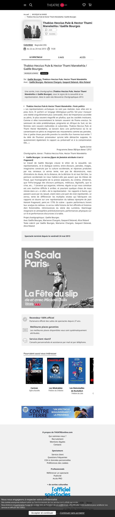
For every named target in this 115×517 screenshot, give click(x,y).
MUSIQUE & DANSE (31, 73)
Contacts (57, 444)
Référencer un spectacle (57, 473)
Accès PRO (57, 478)
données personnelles (61, 460)
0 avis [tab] (61, 57)
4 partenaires (19, 505)
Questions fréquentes (57, 457)
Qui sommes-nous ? (57, 436)
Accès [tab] (83, 57)
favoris (50, 34)
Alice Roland (84, 82)
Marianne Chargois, (53, 82)
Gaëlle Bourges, (35, 79)
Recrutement (57, 439)
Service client (58, 454)
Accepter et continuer (42, 512)
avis (48, 30)
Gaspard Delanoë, (71, 82)
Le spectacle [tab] (35, 57)
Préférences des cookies (57, 463)
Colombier (28, 45)
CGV (46, 460)
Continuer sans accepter (72, 512)
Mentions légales (57, 441)
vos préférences (62, 505)
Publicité (57, 475)
